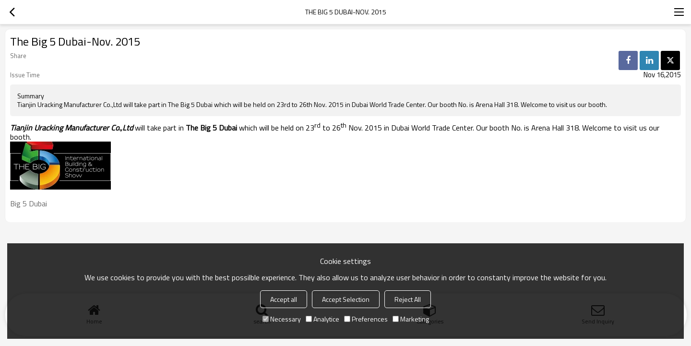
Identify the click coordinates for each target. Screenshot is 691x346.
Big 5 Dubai (28, 203)
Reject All (407, 299)
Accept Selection (345, 299)
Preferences (366, 319)
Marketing (411, 319)
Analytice (322, 319)
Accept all (283, 299)
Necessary (281, 319)
